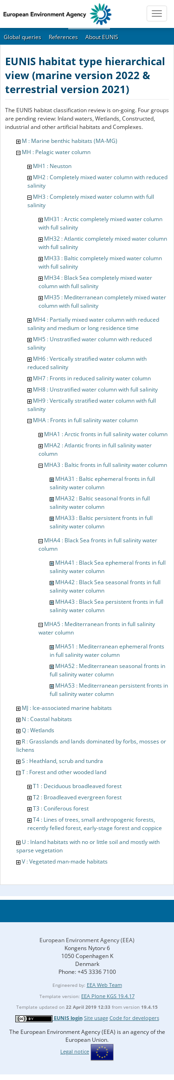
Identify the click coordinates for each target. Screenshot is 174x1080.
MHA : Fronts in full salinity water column (85, 420)
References (63, 37)
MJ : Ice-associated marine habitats (67, 708)
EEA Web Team (104, 984)
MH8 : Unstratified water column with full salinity (95, 389)
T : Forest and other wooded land (64, 772)
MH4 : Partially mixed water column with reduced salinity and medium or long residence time (93, 324)
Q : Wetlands (38, 730)
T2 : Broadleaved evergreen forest (77, 797)
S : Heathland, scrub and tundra (62, 761)
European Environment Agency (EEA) (87, 940)
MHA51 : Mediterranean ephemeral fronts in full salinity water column (107, 650)
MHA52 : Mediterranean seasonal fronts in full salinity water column (107, 670)
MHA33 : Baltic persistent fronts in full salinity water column (101, 522)
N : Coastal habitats (47, 719)
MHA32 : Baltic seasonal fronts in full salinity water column (100, 502)
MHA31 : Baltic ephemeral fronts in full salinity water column (102, 483)
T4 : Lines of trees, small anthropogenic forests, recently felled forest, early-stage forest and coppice (94, 824)
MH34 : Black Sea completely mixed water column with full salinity (95, 282)
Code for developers (134, 1017)
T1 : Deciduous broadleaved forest (77, 786)
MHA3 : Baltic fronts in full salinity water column (105, 465)
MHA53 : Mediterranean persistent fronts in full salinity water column (109, 690)
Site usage (96, 1017)
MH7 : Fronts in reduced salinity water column (92, 378)
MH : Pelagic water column (56, 152)
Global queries (22, 37)
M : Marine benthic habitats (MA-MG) (69, 141)
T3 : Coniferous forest (61, 808)
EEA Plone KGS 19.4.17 (108, 995)
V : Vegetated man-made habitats (65, 861)
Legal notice (74, 1051)
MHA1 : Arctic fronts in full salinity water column (106, 434)
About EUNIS (101, 37)
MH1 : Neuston (52, 166)
